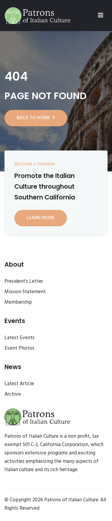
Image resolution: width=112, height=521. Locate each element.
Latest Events (19, 338)
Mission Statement (25, 292)
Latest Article (19, 384)
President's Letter (23, 281)
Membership (18, 302)
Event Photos (19, 348)
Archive (12, 394)
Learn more (41, 218)
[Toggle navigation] (100, 15)
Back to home (36, 118)
